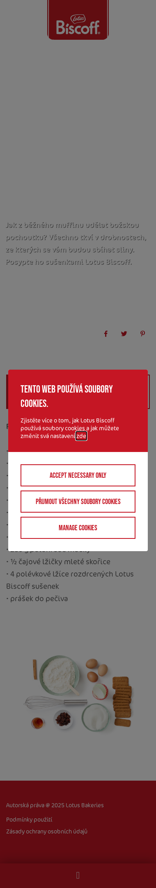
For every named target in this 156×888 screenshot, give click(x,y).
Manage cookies (78, 528)
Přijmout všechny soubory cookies (78, 501)
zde (81, 436)
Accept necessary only (78, 475)
